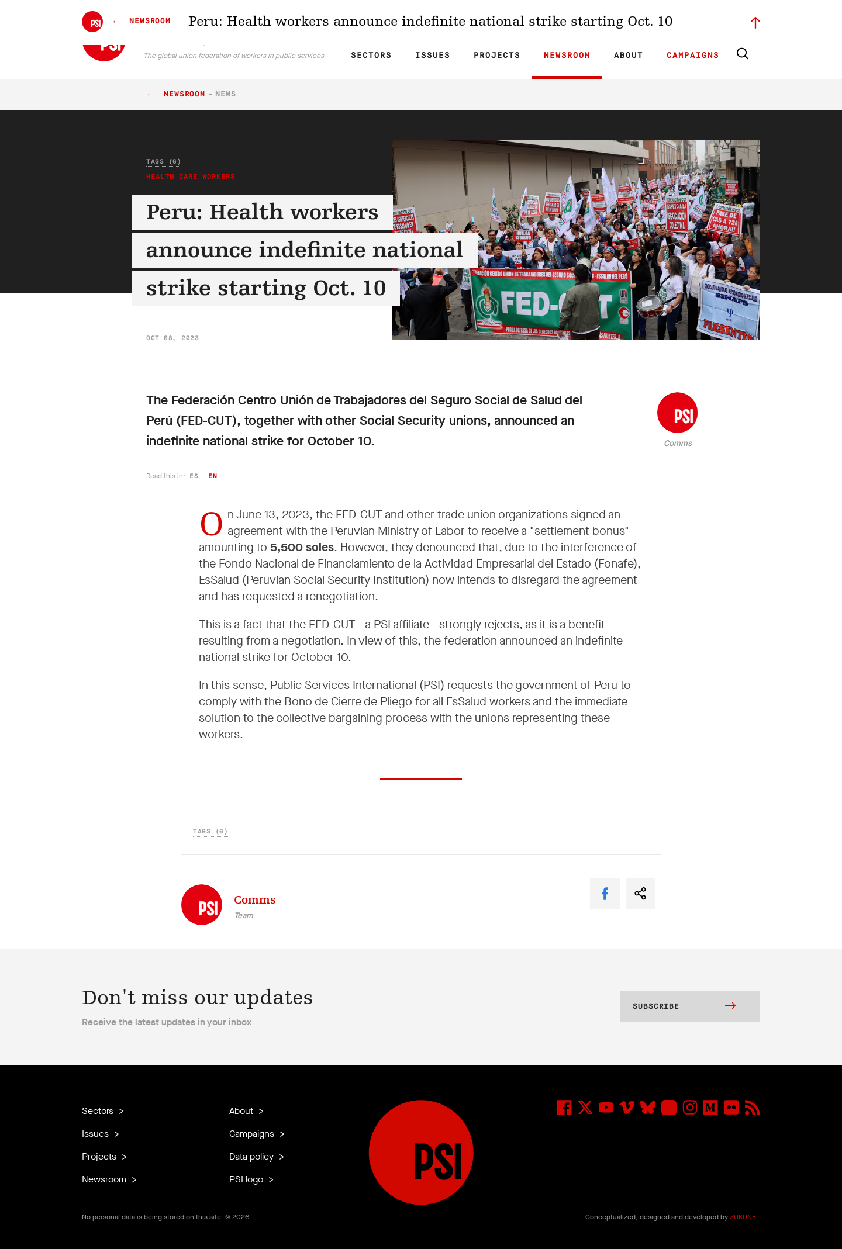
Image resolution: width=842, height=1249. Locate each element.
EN (364, 21)
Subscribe (684, 1007)
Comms (678, 443)
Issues (432, 55)
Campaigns (693, 55)
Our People (536, 21)
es (193, 476)
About (628, 55)
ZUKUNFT (745, 1217)
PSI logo (247, 1179)
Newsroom (567, 55)
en (212, 476)
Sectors (371, 55)
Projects (497, 55)
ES (405, 21)
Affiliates (493, 21)
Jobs (573, 21)
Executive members (624, 21)
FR (385, 21)
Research (453, 21)
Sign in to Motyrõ (695, 21)
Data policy (252, 1156)
